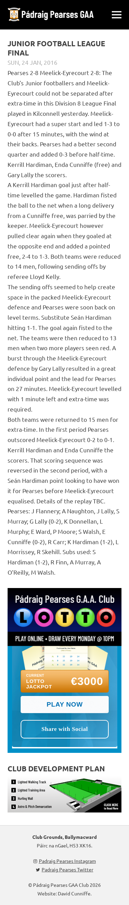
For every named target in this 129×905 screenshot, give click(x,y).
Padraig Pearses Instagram (64, 861)
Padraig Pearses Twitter (64, 869)
